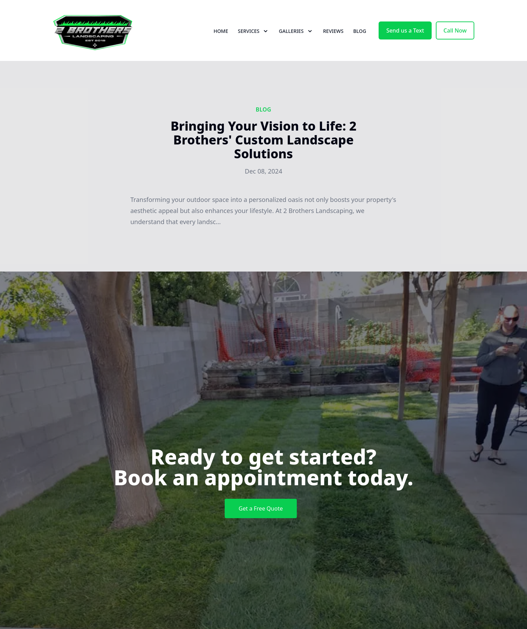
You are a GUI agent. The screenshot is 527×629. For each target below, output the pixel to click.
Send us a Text (405, 30)
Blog (359, 31)
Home (221, 31)
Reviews (333, 31)
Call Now (455, 30)
